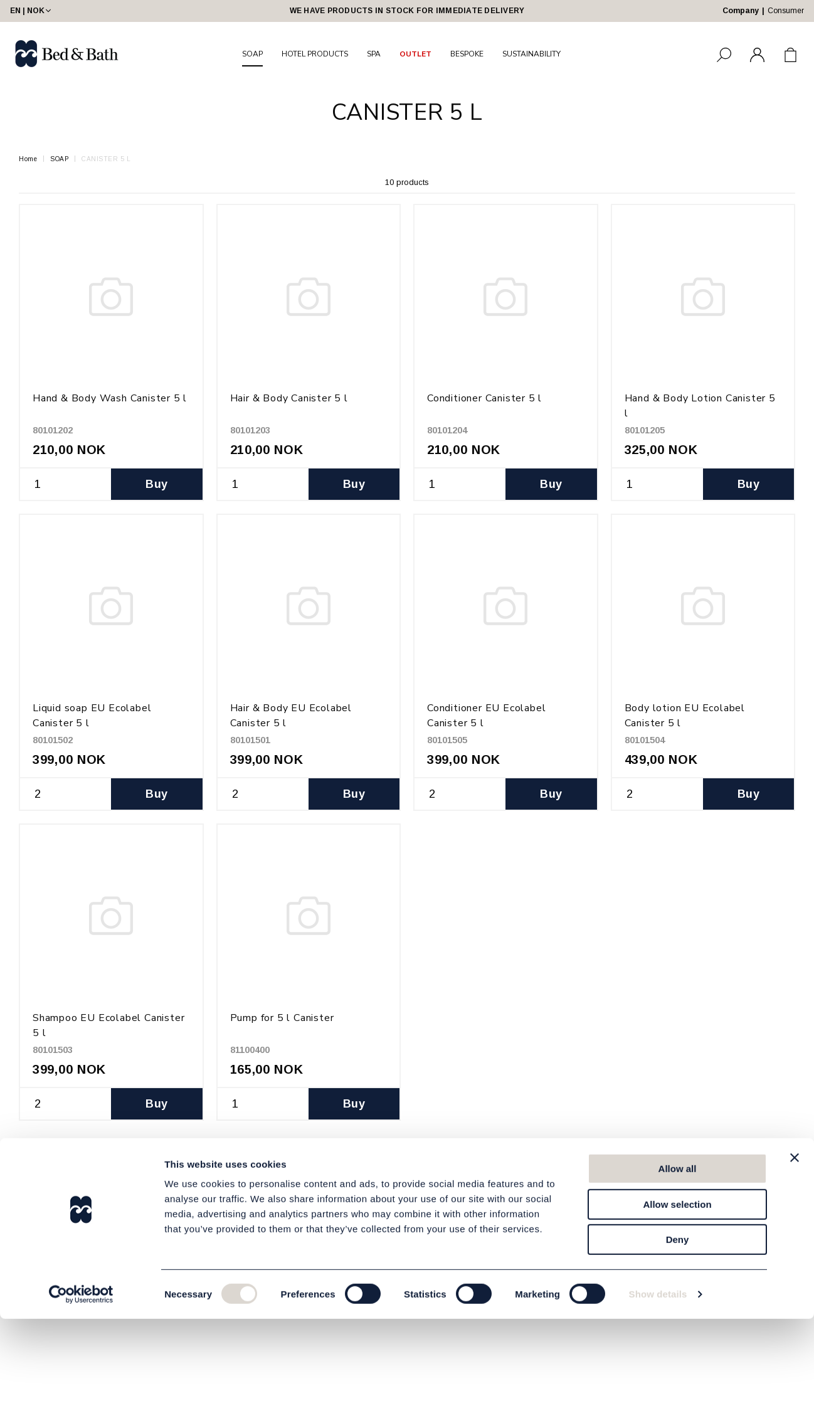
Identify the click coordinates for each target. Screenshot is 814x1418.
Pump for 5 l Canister (282, 1018)
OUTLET (415, 54)
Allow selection (677, 1303)
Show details (658, 1393)
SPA (374, 54)
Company (740, 10)
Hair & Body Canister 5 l (289, 398)
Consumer (786, 10)
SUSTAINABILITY (531, 54)
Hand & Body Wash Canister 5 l (110, 398)
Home (28, 159)
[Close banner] (794, 1256)
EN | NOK (31, 11)
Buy (156, 484)
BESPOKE (467, 54)
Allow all (677, 1267)
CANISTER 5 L (106, 159)
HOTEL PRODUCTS (315, 54)
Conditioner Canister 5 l (484, 398)
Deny (677, 1338)
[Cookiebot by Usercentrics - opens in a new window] (81, 1393)
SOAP (252, 54)
